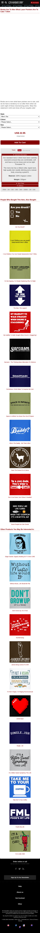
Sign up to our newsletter (20, 877)
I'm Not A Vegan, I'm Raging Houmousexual (20, 692)
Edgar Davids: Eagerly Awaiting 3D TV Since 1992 (20, 556)
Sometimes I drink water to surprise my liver (20, 389)
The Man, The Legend (20, 308)
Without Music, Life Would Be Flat (20, 583)
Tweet (13, 150)
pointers (26, 189)
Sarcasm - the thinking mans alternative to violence (20, 362)
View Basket (36, 2)
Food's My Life (20, 827)
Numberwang (20, 637)
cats (34, 189)
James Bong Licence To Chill (20, 664)
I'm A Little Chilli (20, 854)
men (12, 189)
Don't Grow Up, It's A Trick (20, 610)
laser (21, 189)
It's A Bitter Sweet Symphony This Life (20, 773)
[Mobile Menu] (2, 2)
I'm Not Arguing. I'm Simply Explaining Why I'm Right (20, 281)
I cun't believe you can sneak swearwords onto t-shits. (20, 254)
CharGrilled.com (25, 919)
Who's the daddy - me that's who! (20, 443)
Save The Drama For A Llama (20, 470)
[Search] (6, 2)
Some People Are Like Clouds (20, 524)
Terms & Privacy (34, 919)
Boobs (4, 189)
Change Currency (20, 136)
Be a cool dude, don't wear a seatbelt (20, 497)
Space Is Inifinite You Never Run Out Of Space (20, 416)
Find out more (22, 917)
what (17, 189)
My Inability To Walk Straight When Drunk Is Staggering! (19, 335)
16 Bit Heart (20, 719)
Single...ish (20, 746)
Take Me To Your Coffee (20, 800)
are (8, 189)
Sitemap (20, 920)
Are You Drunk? (20, 227)
